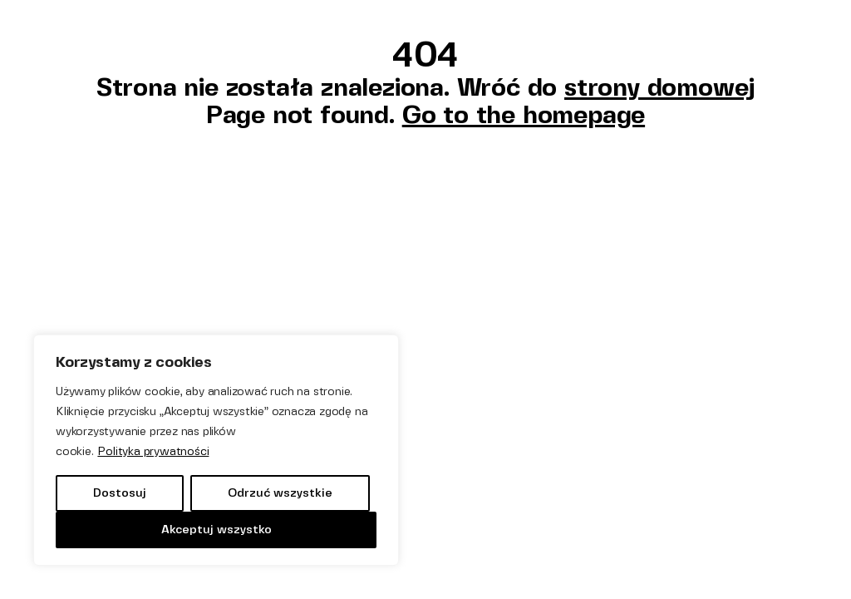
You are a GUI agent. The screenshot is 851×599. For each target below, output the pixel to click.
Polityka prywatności (153, 451)
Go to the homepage (523, 114)
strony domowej (659, 87)
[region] (216, 450)
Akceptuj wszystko (216, 529)
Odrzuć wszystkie (280, 493)
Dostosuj (119, 493)
